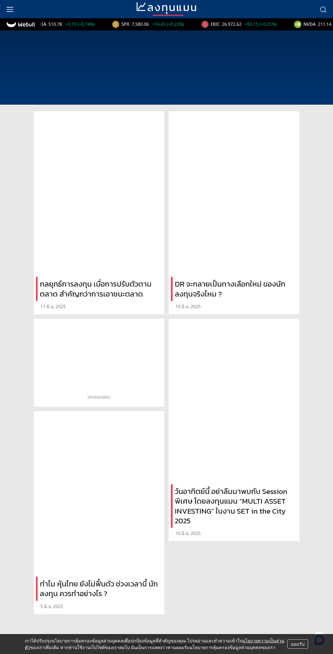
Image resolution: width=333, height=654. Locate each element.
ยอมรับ (298, 644)
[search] (323, 9)
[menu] (9, 9)
